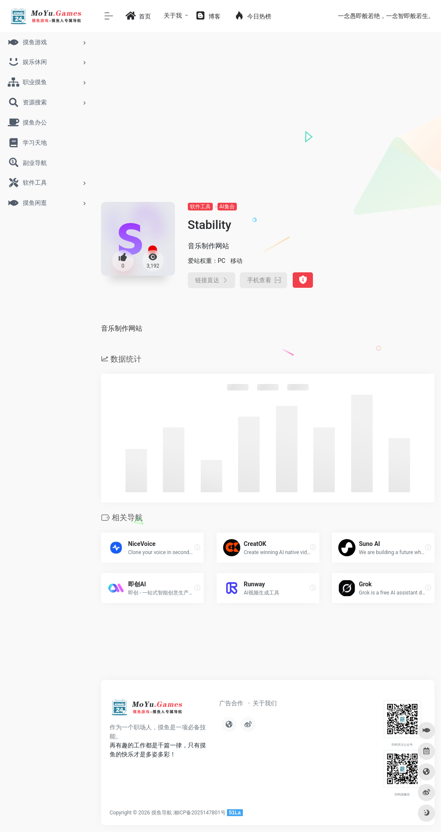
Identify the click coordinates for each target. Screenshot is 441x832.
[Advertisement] (268, 137)
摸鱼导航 (161, 813)
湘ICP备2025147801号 (199, 813)
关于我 (173, 15)
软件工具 (200, 207)
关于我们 (265, 703)
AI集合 (227, 207)
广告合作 (231, 703)
